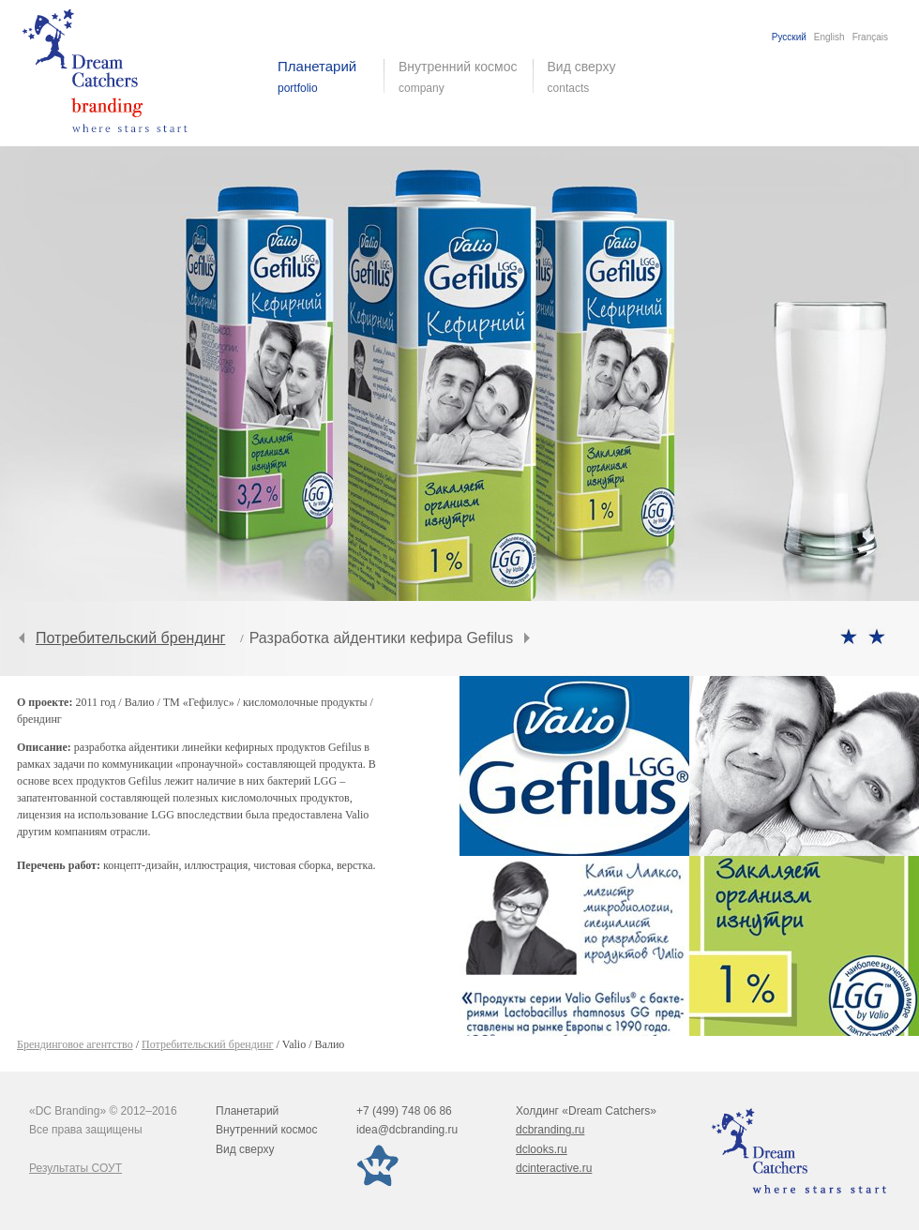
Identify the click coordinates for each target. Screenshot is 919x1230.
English (829, 37)
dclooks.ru (541, 1149)
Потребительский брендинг (130, 638)
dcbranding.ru (550, 1129)
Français (870, 37)
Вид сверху (593, 77)
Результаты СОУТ (75, 1168)
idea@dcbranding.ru (407, 1129)
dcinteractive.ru (554, 1168)
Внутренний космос (266, 1129)
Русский (789, 37)
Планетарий (247, 1111)
